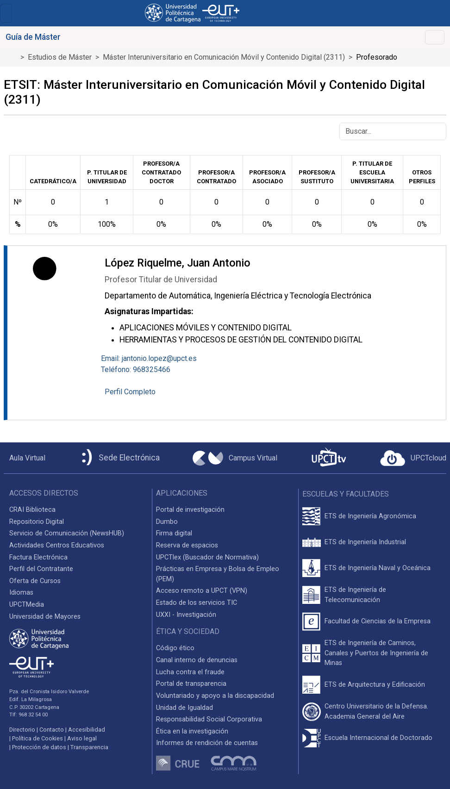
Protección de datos (39, 747)
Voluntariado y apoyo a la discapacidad (215, 696)
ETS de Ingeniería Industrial (365, 542)
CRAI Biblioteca (32, 510)
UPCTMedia (26, 605)
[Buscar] (392, 131)
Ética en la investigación (192, 731)
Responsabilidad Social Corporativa (209, 719)
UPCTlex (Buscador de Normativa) (207, 557)
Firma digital (174, 533)
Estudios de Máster (60, 57)
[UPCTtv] (328, 458)
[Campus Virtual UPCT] (235, 458)
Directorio (22, 729)
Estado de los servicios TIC (196, 603)
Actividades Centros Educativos (56, 545)
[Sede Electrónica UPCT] (119, 457)
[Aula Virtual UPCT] (24, 458)
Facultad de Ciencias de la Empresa (378, 621)
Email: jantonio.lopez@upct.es (149, 358)
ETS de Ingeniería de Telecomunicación (355, 595)
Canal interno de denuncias (197, 660)
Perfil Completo (130, 391)
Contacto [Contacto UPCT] (51, 729)
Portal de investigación (190, 510)
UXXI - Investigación (186, 615)
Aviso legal (82, 738)
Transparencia (89, 747)
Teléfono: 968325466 (135, 369)
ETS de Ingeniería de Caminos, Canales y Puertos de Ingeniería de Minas (376, 653)
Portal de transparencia (191, 684)
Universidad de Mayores (45, 617)
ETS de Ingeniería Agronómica (370, 516)
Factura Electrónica (38, 557)
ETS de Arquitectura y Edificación (375, 685)
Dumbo (167, 522)
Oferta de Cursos (35, 581)
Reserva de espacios (187, 545)
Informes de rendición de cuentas (207, 743)
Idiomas (21, 592)
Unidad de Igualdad (184, 708)
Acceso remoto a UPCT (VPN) (201, 591)
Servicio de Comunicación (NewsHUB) (66, 533)
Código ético (175, 648)
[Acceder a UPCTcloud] (413, 458)
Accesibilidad (86, 729)
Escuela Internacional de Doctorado (378, 738)
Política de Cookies (37, 738)
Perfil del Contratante (41, 569)
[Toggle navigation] (6, 13)
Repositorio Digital (36, 522)
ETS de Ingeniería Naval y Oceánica (378, 568)
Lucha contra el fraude (190, 672)
